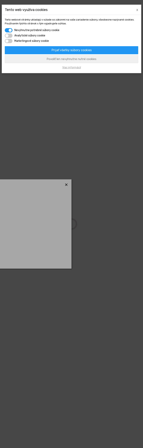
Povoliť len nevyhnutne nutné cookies (71, 59)
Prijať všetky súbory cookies (72, 50)
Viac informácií (71, 67)
